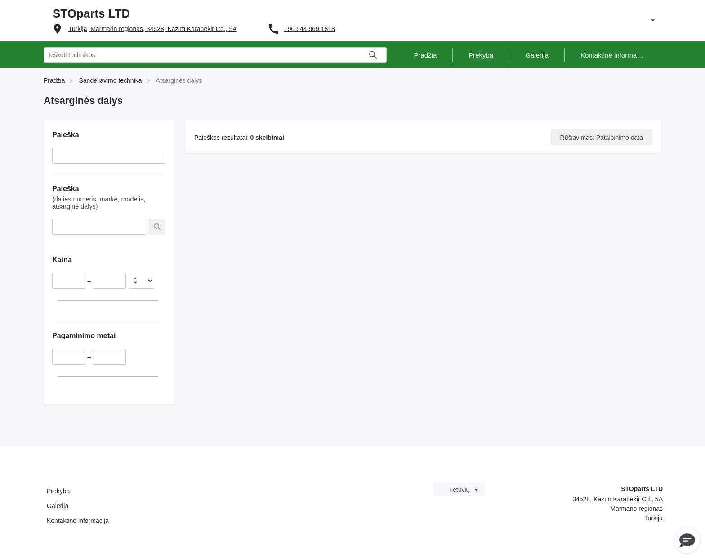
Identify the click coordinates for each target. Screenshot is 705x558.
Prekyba (58, 491)
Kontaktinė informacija (78, 520)
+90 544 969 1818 (309, 28)
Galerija (57, 505)
